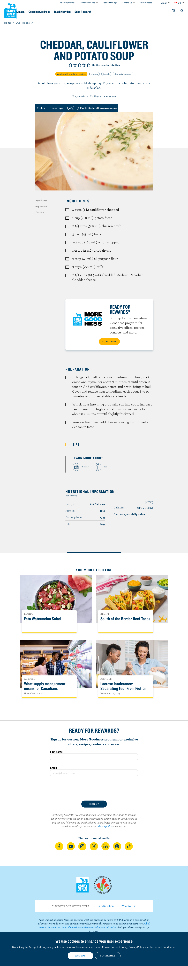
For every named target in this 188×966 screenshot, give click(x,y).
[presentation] (94, 788)
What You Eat (129, 906)
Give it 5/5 (88, 65)
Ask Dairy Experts (67, 2)
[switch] (91, 108)
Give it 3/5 (79, 65)
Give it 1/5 (70, 65)
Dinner (94, 74)
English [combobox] (164, 3)
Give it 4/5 (84, 65)
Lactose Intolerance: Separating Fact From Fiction (123, 686)
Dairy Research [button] (109, 12)
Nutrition (39, 212)
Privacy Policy (136, 947)
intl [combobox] (179, 3)
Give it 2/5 (75, 65)
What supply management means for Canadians (44, 686)
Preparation (41, 206)
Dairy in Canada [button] (32, 12)
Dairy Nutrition (105, 906)
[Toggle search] (182, 11)
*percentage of (129, 514)
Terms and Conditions (162, 947)
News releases (146, 2)
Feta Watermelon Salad (42, 618)
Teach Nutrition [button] (85, 12)
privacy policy (104, 826)
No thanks (107, 955)
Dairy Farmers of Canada (10, 10)
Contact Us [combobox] (127, 2)
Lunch (106, 74)
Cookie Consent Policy (114, 947)
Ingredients (41, 200)
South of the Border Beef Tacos (125, 618)
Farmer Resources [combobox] (87, 2)
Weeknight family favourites (71, 74)
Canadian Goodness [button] (59, 12)
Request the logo (110, 2)
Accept (80, 955)
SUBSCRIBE (109, 341)
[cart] (173, 11)
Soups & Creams (123, 74)
